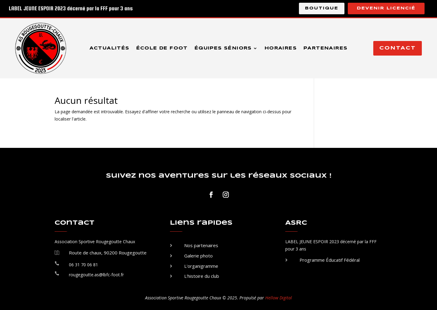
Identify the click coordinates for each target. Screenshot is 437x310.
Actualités (110, 48)
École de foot (162, 48)
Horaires (281, 48)
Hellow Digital (278, 298)
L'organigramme (201, 266)
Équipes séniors (223, 48)
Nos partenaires (201, 245)
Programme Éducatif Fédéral (330, 260)
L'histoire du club (201, 276)
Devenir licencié (386, 8)
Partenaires (325, 48)
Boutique (321, 8)
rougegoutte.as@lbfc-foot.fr (96, 275)
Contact (397, 48)
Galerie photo (198, 256)
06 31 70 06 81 (83, 264)
